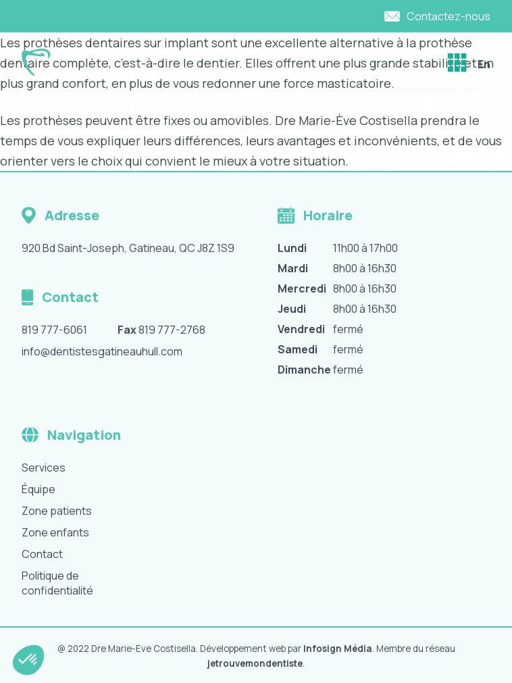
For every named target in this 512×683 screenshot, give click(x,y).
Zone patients (57, 510)
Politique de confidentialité (57, 583)
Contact (42, 554)
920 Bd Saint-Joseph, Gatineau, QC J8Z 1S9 (128, 248)
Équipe (38, 489)
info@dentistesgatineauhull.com (102, 351)
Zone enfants (55, 532)
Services (44, 467)
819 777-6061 (54, 329)
